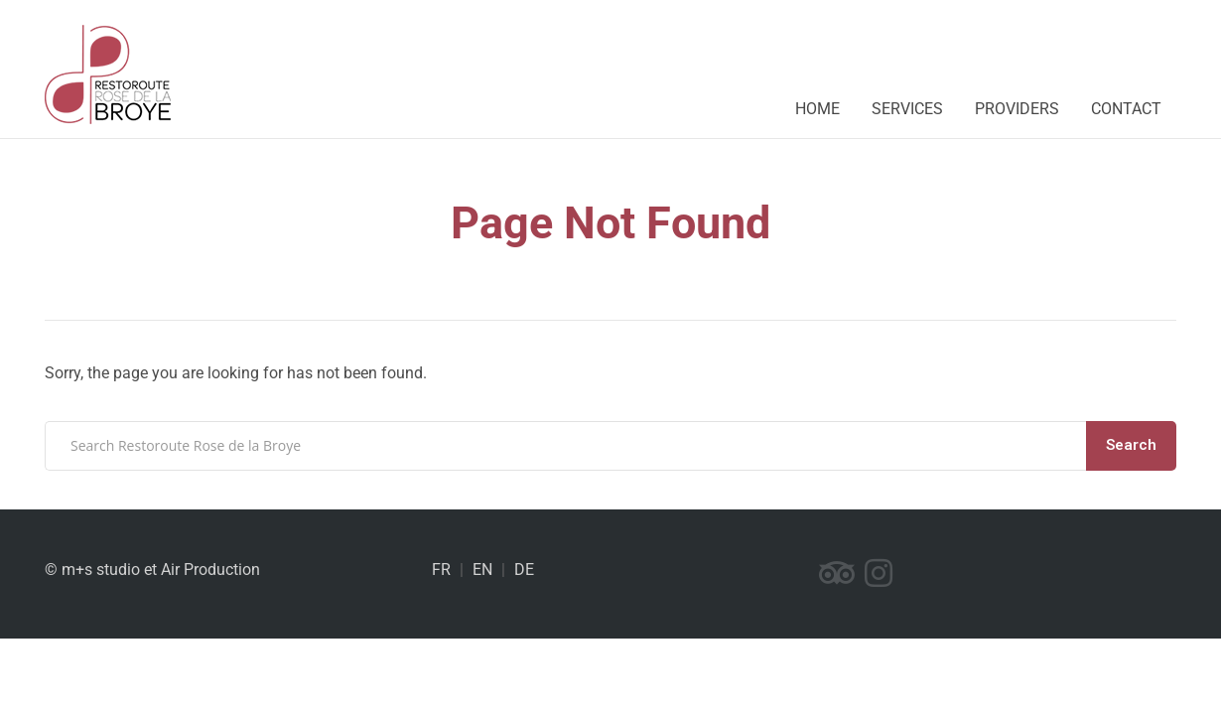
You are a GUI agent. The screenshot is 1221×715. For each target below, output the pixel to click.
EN (482, 569)
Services (907, 108)
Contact (1126, 108)
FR (441, 569)
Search (1131, 445)
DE (524, 569)
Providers (1017, 108)
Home (817, 108)
